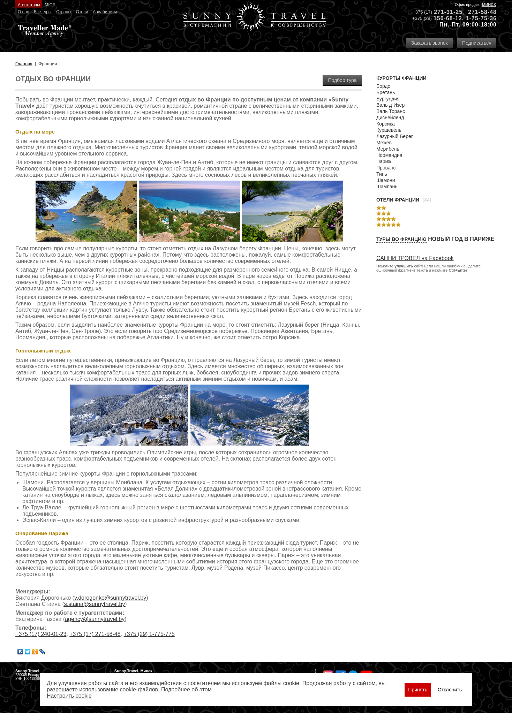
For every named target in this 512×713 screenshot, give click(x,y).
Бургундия (388, 98)
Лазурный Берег (394, 136)
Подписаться (476, 43)
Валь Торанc (390, 111)
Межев (384, 142)
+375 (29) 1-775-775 (148, 634)
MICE (50, 4)
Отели (82, 11)
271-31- (444, 12)
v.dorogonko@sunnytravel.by (110, 598)
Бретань (385, 92)
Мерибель (387, 149)
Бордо (383, 86)
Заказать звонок (429, 43)
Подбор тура (342, 80)
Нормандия (389, 155)
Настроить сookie (69, 696)
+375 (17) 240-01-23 (40, 634)
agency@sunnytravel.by (95, 619)
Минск (489, 4)
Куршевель (388, 130)
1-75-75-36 (481, 18)
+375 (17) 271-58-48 (94, 634)
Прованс (386, 167)
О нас (23, 11)
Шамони (385, 180)
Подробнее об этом (186, 689)
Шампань (387, 186)
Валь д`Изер (390, 105)
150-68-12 (448, 18)
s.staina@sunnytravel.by (94, 604)
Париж (383, 161)
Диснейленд (390, 117)
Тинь (381, 174)
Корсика (385, 124)
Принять (417, 689)
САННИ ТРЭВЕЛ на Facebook (415, 258)
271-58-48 (482, 12)
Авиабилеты (105, 11)
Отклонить (450, 689)
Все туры (43, 11)
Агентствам (29, 4)
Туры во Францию (401, 239)
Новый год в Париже (461, 239)
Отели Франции (397, 200)
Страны (63, 11)
